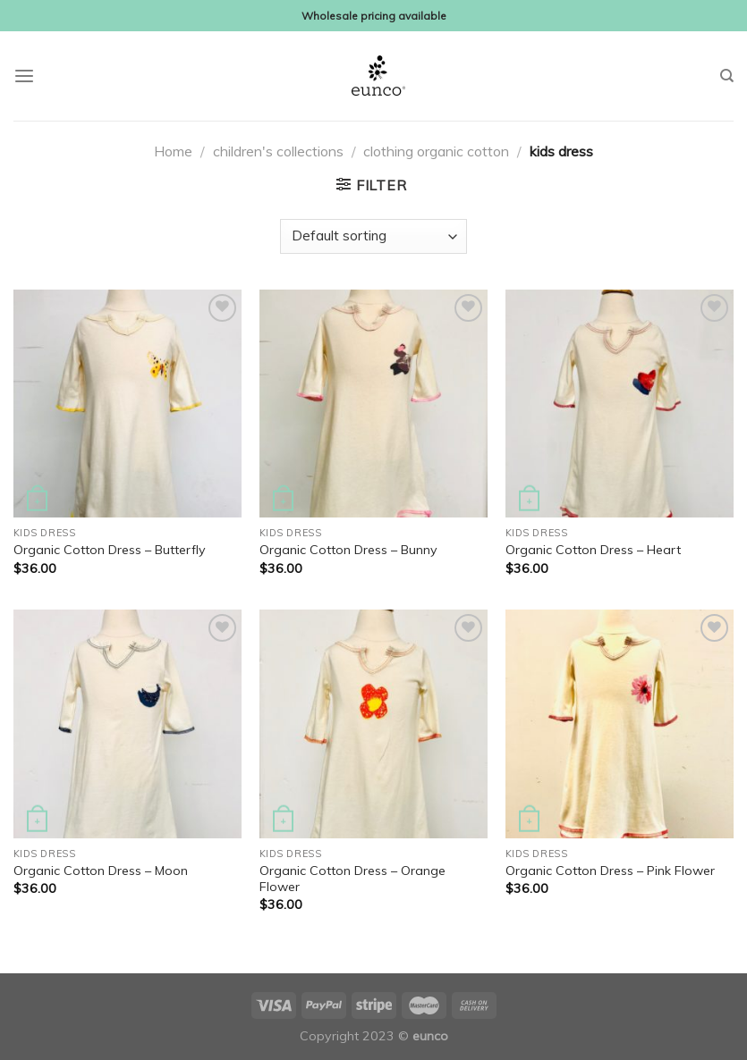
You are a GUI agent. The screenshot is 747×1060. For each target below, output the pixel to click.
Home (173, 151)
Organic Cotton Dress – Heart (593, 550)
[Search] (727, 76)
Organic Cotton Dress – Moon (100, 870)
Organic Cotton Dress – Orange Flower (352, 879)
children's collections (278, 151)
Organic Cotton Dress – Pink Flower (610, 870)
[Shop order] (373, 236)
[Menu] (24, 76)
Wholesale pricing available (373, 15)
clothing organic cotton (436, 151)
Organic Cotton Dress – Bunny (348, 550)
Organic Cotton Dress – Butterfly (109, 550)
